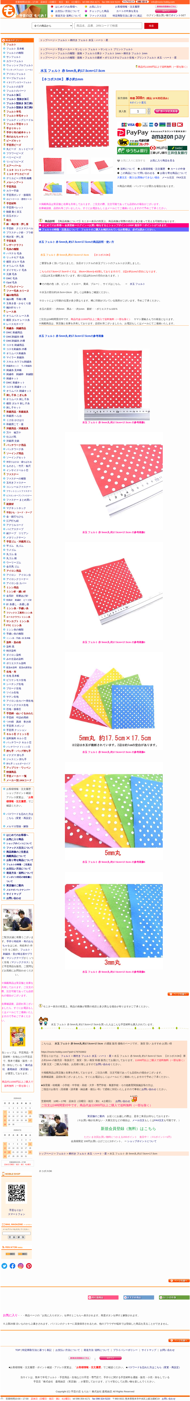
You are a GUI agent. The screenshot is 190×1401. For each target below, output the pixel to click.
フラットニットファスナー (19, 491)
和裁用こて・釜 (14, 424)
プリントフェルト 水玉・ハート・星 (157, 57)
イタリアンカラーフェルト (19, 82)
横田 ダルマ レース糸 (18, 320)
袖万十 (17, 432)
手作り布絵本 (14, 941)
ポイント (176, 15)
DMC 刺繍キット (15, 382)
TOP (17, 1350)
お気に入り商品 (14, 839)
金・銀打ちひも (14, 516)
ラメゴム (11, 549)
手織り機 (21, 299)
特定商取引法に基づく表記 (127, 15)
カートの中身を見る (127, 11)
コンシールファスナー (18, 486)
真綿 (18, 721)
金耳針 (10, 595)
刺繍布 (10, 374)
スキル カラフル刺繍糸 (18, 361)
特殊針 (9, 600)
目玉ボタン (12, 215)
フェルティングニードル (19, 120)
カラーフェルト (14, 61)
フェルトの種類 (14, 52)
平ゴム (10, 545)
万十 (8, 432)
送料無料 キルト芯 (16, 738)
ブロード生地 (13, 688)
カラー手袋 (12, 190)
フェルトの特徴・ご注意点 (19, 864)
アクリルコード (14, 524)
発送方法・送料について (19, 872)
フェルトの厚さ (93, 53)
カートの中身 (178, 168)
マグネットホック (16, 508)
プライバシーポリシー (125, 1350)
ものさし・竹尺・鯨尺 (18, 466)
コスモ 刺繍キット (16, 386)
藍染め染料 (11, 667)
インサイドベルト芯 (17, 470)
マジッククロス (20, 962)
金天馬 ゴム (12, 566)
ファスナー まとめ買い (18, 499)
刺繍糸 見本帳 (14, 370)
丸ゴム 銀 (11, 558)
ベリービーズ (13, 157)
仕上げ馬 (11, 436)
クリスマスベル (24, 228)
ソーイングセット (16, 457)
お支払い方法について (67, 11)
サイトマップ (13, 894)
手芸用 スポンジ (15, 725)
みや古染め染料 (14, 659)
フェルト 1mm (113, 53)
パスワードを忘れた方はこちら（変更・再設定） (154, 1367)
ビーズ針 (27, 600)
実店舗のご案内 (14, 885)
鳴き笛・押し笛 (14, 236)
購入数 (122, 111)
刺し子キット (13, 407)
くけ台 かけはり (15, 420)
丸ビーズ (11, 149)
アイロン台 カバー (16, 583)
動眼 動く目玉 (14, 211)
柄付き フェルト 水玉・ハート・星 (92, 1056)
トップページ (47, 49)
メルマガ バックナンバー (18, 890)
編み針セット (13, 307)
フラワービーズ (14, 153)
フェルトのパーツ (16, 90)
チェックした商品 (99, 11)
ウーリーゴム (13, 562)
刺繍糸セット (12, 366)
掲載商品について (16, 856)
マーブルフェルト (16, 78)
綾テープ (11, 533)
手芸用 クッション (16, 730)
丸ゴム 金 (11, 554)
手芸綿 (10, 717)
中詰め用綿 (22, 717)
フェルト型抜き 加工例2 (19, 107)
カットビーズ (26, 149)
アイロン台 (25, 574)
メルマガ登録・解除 (17, 826)
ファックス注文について (19, 847)
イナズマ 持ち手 (15, 755)
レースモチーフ (14, 324)
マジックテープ (15, 958)
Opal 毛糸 (11, 282)
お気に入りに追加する (131, 160)
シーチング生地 (14, 684)
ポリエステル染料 (16, 663)
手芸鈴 (10, 228)
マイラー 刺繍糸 (15, 357)
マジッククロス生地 (17, 705)
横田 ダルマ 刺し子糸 (18, 403)
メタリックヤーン (16, 537)
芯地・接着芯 (13, 709)
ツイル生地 (12, 692)
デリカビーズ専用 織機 (18, 178)
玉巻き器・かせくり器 (18, 303)
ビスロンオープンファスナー (19, 495)
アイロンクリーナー (17, 579)
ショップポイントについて (19, 843)
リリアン (23, 533)
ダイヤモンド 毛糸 (16, 270)
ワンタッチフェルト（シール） (20, 70)
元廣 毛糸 (11, 274)
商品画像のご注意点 (17, 851)
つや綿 (10, 721)
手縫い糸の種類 (14, 633)
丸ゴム (19, 545)
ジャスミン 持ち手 (16, 759)
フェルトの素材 (93, 57)
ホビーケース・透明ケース (19, 199)
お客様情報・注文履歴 (127, 6)
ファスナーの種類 (16, 478)
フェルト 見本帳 (15, 48)
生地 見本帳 (12, 675)
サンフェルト (13, 57)
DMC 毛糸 (11, 278)
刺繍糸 (6, 953)
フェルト (25, 949)
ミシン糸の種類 (14, 629)
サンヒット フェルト (86, 49)
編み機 (10, 299)
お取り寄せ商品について (19, 860)
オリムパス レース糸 (17, 315)
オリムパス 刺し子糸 (17, 399)
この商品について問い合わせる (137, 173)
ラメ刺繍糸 (26, 366)
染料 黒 (10, 646)
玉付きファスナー (16, 482)
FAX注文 (181, 177)
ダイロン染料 (13, 654)
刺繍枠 (19, 374)
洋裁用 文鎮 (12, 440)
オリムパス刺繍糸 (16, 353)
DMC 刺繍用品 (14, 332)
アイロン (11, 574)
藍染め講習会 (25, 667)
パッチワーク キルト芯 (18, 742)
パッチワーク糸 (14, 449)
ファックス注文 (97, 15)
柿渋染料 (11, 650)
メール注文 (168, 177)
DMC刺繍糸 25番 (15, 340)
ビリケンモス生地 (16, 680)
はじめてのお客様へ (66, 6)
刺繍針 (18, 600)
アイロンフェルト (16, 73)
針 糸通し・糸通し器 (17, 604)
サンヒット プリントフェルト (116, 49)
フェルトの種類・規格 (70, 53)
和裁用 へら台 (14, 415)
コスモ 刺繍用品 (15, 345)
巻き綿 (27, 721)
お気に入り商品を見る (162, 160)
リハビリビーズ (14, 161)
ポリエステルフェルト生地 (119, 57)
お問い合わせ (13, 898)
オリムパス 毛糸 (15, 265)
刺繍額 (29, 374)
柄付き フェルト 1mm (135, 53)
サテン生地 (12, 696)
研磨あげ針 (22, 595)
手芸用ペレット (14, 207)
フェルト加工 (13, 95)
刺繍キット (12, 378)
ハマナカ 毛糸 (14, 253)
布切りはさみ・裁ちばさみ (19, 462)
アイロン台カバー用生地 (19, 700)
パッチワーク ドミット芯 (18, 747)
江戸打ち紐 (12, 520)
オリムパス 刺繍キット (18, 390)
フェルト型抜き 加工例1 (19, 103)
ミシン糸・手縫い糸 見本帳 (18, 638)
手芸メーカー (65, 49)
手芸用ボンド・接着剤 (18, 194)
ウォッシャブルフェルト (19, 65)
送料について (127, 168)
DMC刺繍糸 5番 (15, 336)
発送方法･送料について (68, 15)
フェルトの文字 (14, 86)
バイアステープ (14, 529)
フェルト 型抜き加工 (17, 99)
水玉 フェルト (137, 283)
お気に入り (95, 6)
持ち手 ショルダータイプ (18, 763)
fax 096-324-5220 (101, 1398)
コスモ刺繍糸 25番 (16, 349)
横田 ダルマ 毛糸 (15, 261)
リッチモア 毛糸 (15, 257)
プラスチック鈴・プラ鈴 (19, 232)
